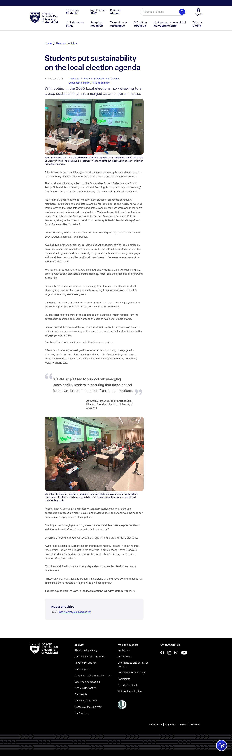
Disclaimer (195, 724)
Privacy (182, 724)
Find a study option (85, 687)
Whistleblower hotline (130, 691)
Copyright (170, 724)
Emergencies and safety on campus (133, 664)
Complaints (124, 678)
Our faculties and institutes (90, 656)
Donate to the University (131, 672)
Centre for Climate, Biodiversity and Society (94, 78)
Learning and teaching (87, 681)
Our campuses (83, 669)
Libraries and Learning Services (93, 675)
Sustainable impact (79, 82)
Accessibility (155, 724)
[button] (198, 12)
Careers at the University (89, 706)
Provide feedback (128, 685)
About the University (86, 650)
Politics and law (101, 82)
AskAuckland (125, 656)
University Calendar (86, 700)
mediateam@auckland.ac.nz (75, 611)
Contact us (124, 650)
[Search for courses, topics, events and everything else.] (163, 12)
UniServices (81, 713)
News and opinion (66, 43)
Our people (81, 694)
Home (48, 43)
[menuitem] (72, 12)
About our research (85, 662)
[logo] (44, 18)
